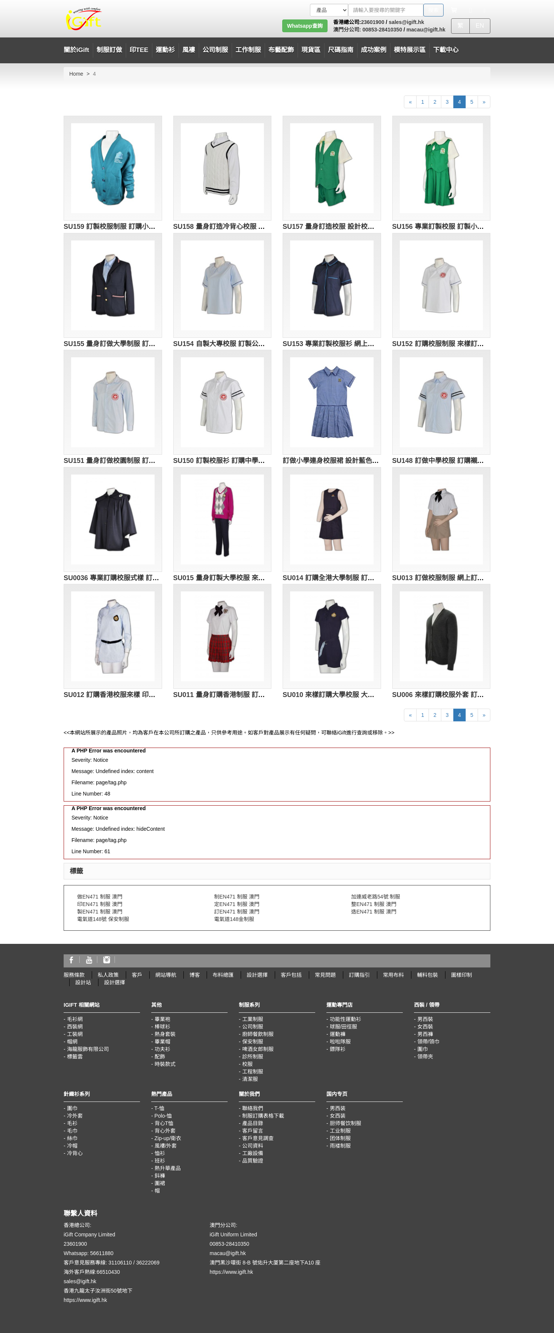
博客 (194, 975)
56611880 (101, 1253)
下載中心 (446, 50)
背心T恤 (164, 1123)
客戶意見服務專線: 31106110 (98, 1263)
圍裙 (160, 1183)
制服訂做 (109, 50)
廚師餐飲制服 (258, 1034)
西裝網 (75, 1027)
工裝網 (75, 1034)
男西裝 (425, 1019)
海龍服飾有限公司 (88, 1049)
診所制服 (252, 1057)
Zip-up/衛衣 (168, 1138)
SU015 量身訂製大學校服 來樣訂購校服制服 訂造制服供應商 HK (269, 578)
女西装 (338, 1116)
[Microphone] (471, 10)
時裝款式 (165, 1064)
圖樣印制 (461, 975)
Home (76, 74)
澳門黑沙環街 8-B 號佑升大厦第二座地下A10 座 (265, 1263)
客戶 (137, 975)
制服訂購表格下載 (263, 1116)
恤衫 (160, 1153)
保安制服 (252, 1042)
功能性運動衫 (345, 1019)
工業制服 (252, 1019)
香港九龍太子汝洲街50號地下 (98, 1291)
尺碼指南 (340, 50)
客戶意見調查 (258, 1138)
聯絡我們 (252, 1108)
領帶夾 (425, 1057)
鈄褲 (160, 1176)
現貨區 (310, 50)
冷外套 (75, 1116)
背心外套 (165, 1131)
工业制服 (340, 1131)
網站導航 (165, 975)
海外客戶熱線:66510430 (92, 1272)
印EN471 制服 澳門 (99, 904)
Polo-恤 (163, 1116)
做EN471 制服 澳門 (99, 897)
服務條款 (74, 975)
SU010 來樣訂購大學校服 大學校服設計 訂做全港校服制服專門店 (380, 695)
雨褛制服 (340, 1146)
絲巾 (72, 1138)
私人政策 (108, 975)
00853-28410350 (381, 30)
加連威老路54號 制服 (375, 897)
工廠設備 (252, 1153)
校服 (247, 1064)
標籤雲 (75, 1057)
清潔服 (250, 1079)
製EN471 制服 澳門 (99, 912)
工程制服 (252, 1072)
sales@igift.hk (406, 22)
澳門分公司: (347, 30)
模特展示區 (410, 50)
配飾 (160, 1057)
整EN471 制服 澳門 (373, 904)
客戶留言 (252, 1131)
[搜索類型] (329, 10)
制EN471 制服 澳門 (236, 897)
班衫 (160, 1161)
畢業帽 (162, 1042)
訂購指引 (359, 975)
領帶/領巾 (428, 1042)
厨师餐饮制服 (345, 1123)
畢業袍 (162, 1019)
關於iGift (76, 50)
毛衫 (72, 1123)
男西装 (338, 1108)
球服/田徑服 (343, 1027)
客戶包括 (291, 975)
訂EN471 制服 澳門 (236, 912)
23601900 (372, 22)
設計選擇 (257, 975)
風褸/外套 (166, 1146)
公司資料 (252, 1146)
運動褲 (338, 1034)
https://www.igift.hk (85, 1300)
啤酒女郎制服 (258, 1049)
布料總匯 (223, 975)
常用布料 (393, 975)
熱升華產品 (168, 1168)
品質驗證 (252, 1161)
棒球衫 (162, 1027)
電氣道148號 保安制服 (103, 919)
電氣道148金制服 (234, 919)
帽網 (72, 1042)
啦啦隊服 (340, 1042)
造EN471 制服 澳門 (373, 912)
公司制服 (252, 1027)
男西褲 (425, 1034)
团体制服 (340, 1138)
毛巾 (72, 1131)
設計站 (83, 982)
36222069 (147, 1263)
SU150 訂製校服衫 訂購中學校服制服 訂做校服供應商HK (258, 460)
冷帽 (72, 1146)
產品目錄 (252, 1123)
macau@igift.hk (426, 30)
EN (480, 25)
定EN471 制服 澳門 (236, 904)
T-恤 (159, 1108)
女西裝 (425, 1027)
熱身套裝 (165, 1034)
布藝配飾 (281, 50)
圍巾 (422, 1049)
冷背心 (75, 1153)
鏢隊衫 (338, 1049)
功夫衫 (162, 1049)
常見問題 (325, 975)
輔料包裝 (427, 975)
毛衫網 (75, 1019)
